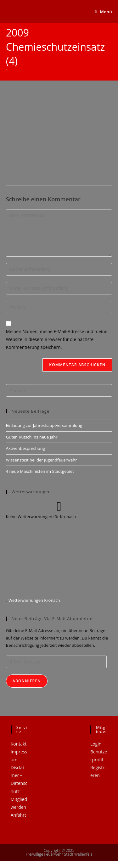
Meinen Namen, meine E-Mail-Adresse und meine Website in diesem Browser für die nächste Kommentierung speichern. (56, 339)
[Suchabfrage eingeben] (59, 390)
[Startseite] (7, 71)
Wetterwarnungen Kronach (34, 600)
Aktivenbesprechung (25, 448)
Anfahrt (18, 815)
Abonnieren (27, 681)
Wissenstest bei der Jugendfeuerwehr (41, 460)
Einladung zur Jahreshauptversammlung (44, 425)
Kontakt (19, 744)
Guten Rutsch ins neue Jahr (32, 437)
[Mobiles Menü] (103, 11)
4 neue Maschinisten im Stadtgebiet (40, 471)
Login (95, 744)
